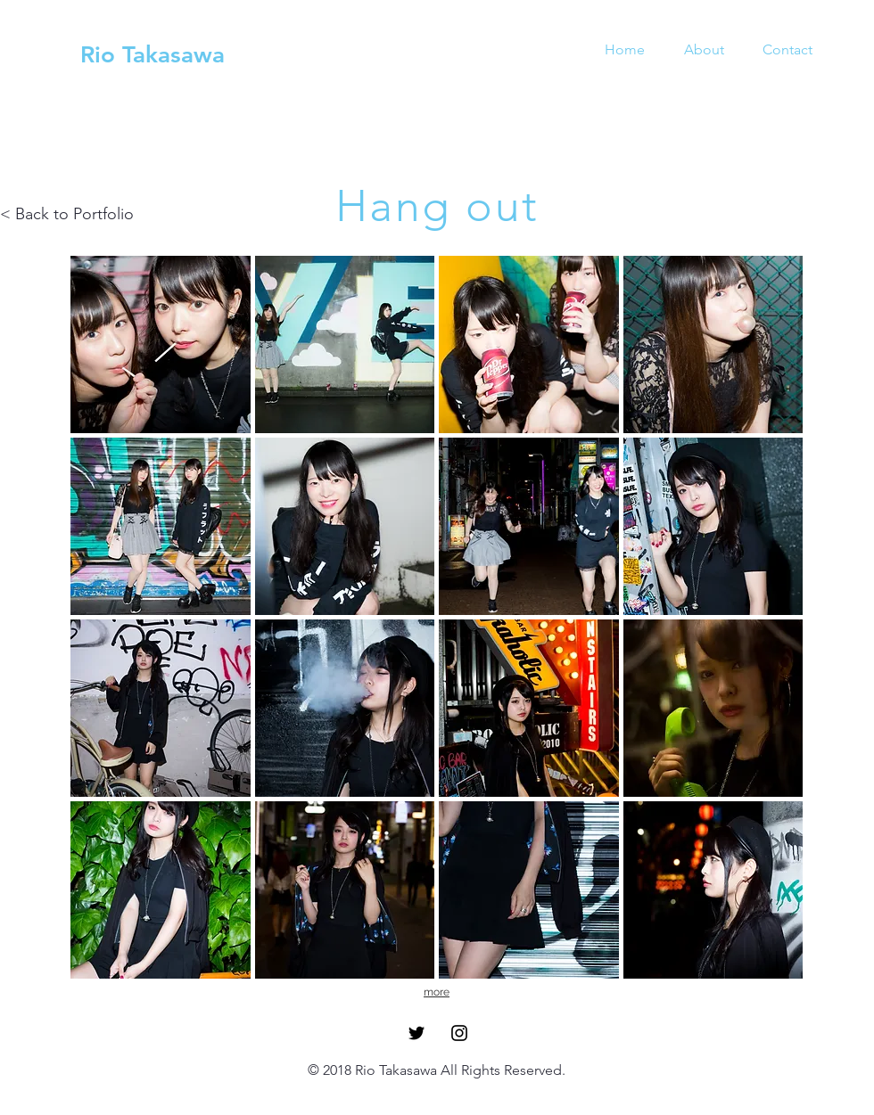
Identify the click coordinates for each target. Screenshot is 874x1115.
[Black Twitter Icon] (416, 1033)
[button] (160, 344)
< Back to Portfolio (67, 214)
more (436, 992)
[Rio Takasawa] (152, 55)
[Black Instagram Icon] (459, 1033)
